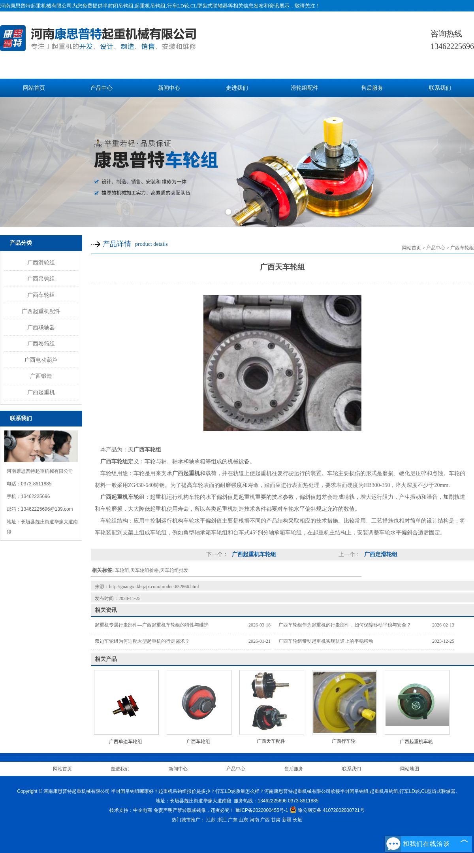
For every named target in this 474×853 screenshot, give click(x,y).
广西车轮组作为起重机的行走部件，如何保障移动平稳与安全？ (344, 625)
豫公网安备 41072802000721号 (327, 810)
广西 (265, 820)
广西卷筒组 (41, 343)
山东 (243, 820)
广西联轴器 (41, 327)
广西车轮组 (41, 295)
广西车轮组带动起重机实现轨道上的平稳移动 (325, 641)
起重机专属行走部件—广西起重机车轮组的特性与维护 (152, 625)
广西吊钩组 (41, 279)
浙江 (222, 820)
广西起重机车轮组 (253, 554)
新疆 (287, 820)
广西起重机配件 (41, 311)
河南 (254, 820)
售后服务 (372, 88)
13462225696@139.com (47, 509)
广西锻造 (41, 376)
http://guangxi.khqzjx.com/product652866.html (154, 586)
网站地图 (409, 769)
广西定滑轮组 (380, 554)
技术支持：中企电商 (130, 810)
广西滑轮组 (41, 262)
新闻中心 (169, 88)
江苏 (211, 820)
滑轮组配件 (304, 88)
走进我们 (237, 88)
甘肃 (275, 820)
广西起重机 (41, 392)
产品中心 (101, 88)
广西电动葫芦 (41, 360)
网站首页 (34, 88)
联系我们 (440, 88)
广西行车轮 (344, 741)
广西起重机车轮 (416, 741)
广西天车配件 (271, 741)
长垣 (297, 820)
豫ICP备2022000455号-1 (261, 810)
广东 (232, 820)
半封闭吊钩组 (118, 6)
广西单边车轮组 (125, 741)
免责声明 (163, 810)
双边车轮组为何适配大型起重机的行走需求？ (142, 641)
